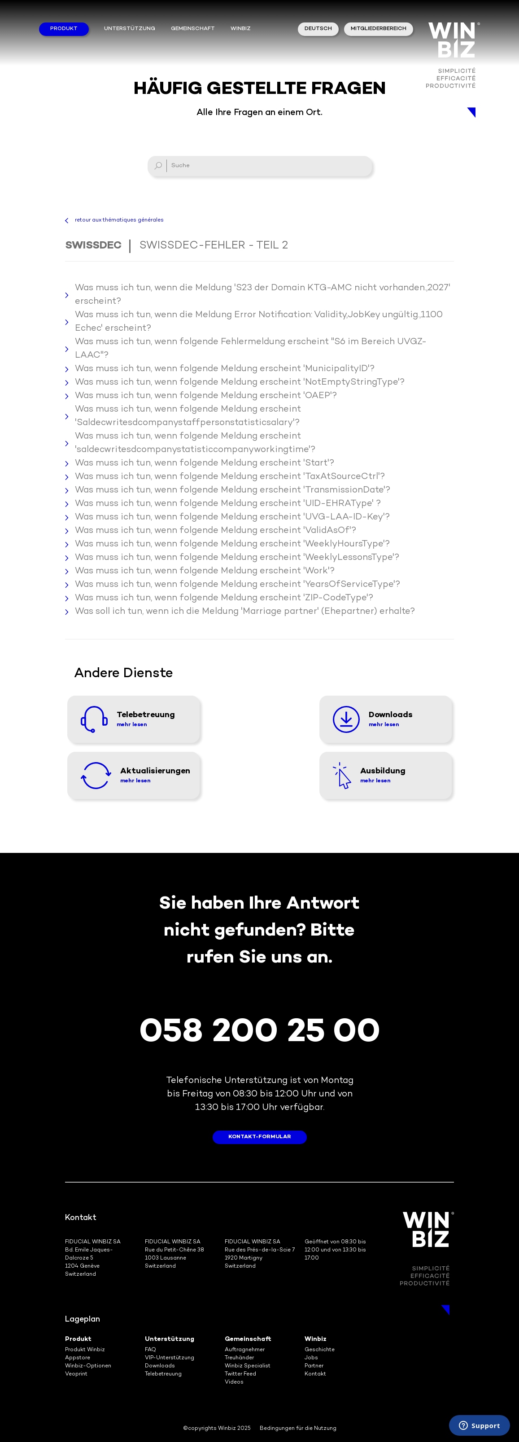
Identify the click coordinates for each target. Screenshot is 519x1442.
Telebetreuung (163, 1374)
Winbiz (316, 1339)
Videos (234, 1382)
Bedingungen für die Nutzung (298, 1429)
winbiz (241, 29)
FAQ (150, 1350)
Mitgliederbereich (378, 29)
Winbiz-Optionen (88, 1366)
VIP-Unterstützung (169, 1358)
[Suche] (260, 166)
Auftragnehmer (245, 1350)
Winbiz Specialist (247, 1366)
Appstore (77, 1358)
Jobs (311, 1358)
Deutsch (318, 29)
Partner (314, 1366)
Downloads (160, 1366)
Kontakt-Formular (259, 1137)
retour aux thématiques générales (119, 220)
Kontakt (315, 1374)
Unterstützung (129, 29)
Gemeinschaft (193, 29)
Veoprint (76, 1374)
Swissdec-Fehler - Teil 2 (214, 246)
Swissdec (93, 246)
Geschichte (320, 1350)
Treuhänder (239, 1358)
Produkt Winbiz (85, 1350)
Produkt (64, 29)
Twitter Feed (240, 1374)
